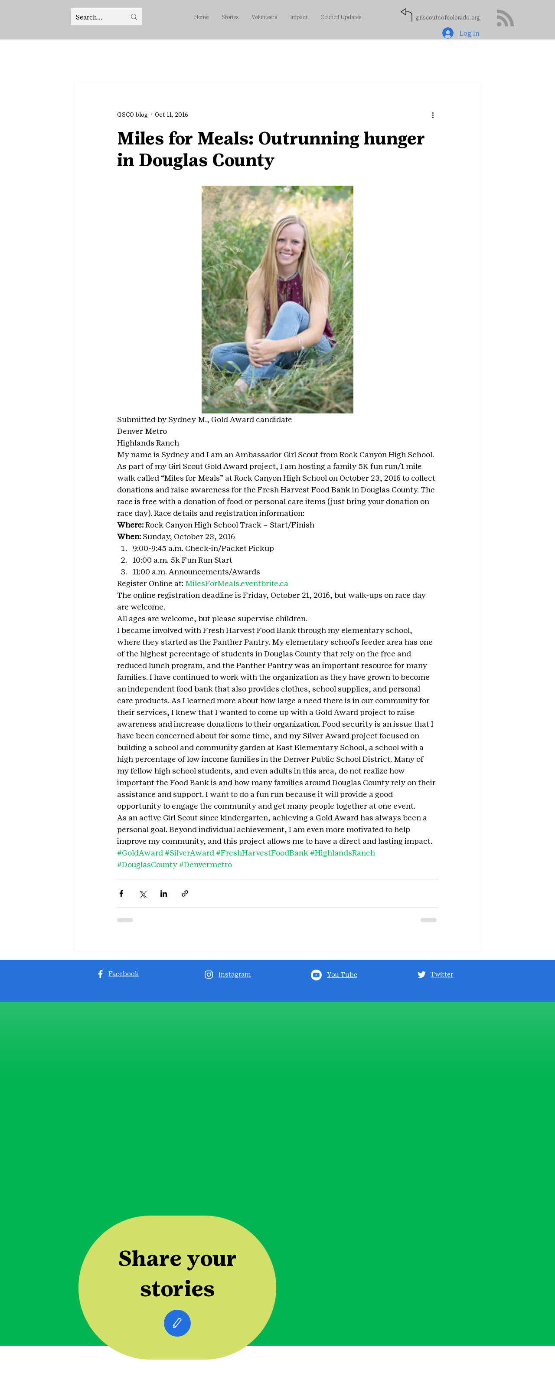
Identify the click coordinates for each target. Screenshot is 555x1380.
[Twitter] (421, 974)
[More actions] (433, 114)
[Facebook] (100, 974)
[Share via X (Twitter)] (142, 893)
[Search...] (94, 17)
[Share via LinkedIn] (164, 893)
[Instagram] (208, 974)
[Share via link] (185, 893)
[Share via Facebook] (121, 893)
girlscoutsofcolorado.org (447, 17)
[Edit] (177, 1323)
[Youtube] (316, 975)
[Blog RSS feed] (505, 18)
